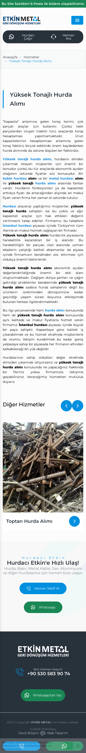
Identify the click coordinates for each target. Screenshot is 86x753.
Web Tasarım (57, 733)
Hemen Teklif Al (43, 588)
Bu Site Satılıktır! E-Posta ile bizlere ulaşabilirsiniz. (43, 4)
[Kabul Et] (68, 746)
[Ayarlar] (78, 746)
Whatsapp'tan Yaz (43, 695)
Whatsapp (43, 607)
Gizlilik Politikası (43, 729)
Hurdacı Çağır (22, 37)
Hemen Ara (62, 37)
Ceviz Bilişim (28, 733)
